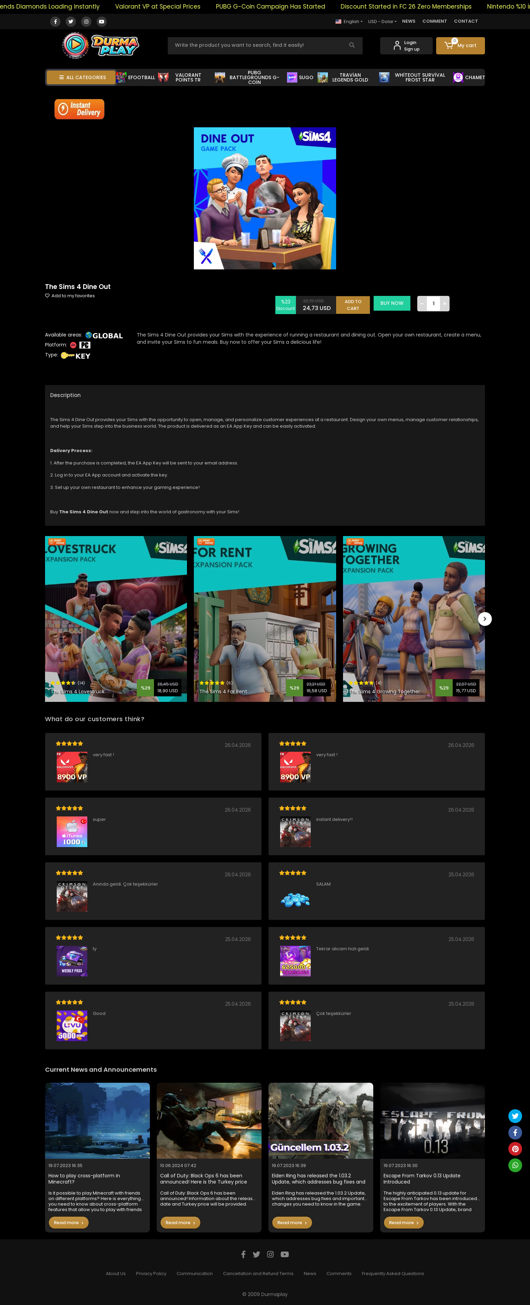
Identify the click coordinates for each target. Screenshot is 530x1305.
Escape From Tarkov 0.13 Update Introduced (422, 1179)
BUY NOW (394, 303)
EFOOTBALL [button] (135, 77)
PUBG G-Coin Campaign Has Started (290, 6)
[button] (460, 45)
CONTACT (466, 21)
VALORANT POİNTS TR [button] (179, 77)
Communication (195, 1273)
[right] (485, 619)
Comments (339, 1273)
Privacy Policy (151, 1273)
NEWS (409, 21)
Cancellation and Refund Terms (258, 1273)
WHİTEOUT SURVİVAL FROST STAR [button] (412, 77)
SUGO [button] (300, 77)
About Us (116, 1273)
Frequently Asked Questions (393, 1273)
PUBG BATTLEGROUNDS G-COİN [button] (247, 77)
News (310, 1273)
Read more (69, 1222)
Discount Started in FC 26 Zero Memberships (426, 6)
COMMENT (434, 21)
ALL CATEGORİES (82, 77)
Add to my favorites (70, 295)
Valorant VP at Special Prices (177, 6)
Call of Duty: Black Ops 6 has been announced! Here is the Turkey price (203, 1179)
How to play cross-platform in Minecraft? (84, 1179)
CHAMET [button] (469, 77)
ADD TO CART (355, 303)
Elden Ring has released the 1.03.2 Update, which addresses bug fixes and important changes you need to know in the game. (320, 1179)
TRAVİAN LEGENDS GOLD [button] (343, 77)
